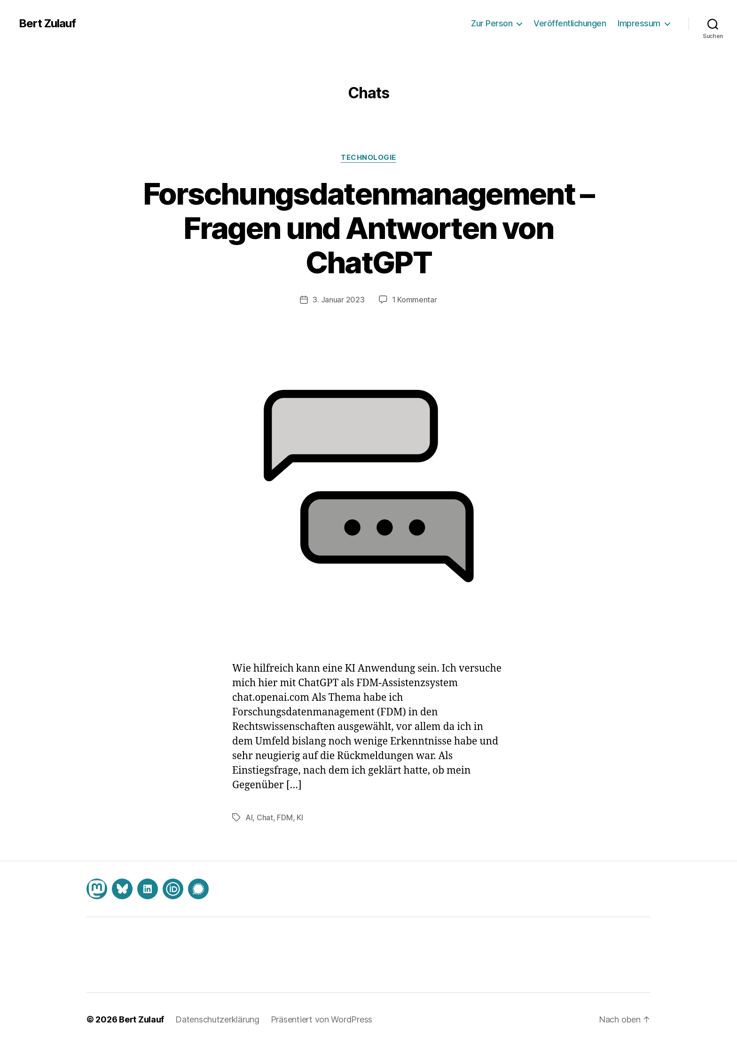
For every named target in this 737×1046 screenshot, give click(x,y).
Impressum (639, 23)
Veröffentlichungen (569, 23)
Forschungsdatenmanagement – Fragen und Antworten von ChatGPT (368, 227)
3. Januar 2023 (338, 299)
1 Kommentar (414, 299)
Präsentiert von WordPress (321, 1019)
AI (248, 817)
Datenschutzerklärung (217, 1019)
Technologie (368, 157)
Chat (265, 817)
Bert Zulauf (47, 23)
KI (300, 817)
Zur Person (491, 23)
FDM (284, 817)
